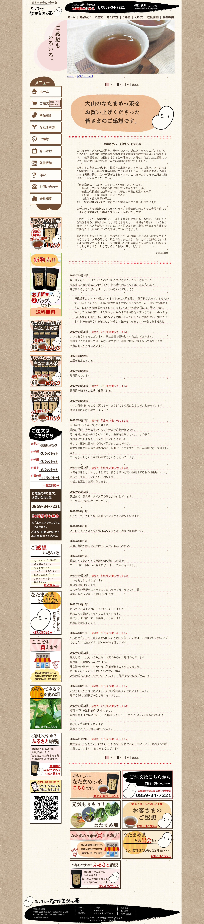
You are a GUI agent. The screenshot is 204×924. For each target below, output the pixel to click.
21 (128, 84)
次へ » (135, 84)
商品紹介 (46, 115)
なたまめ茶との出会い (103, 913)
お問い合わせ (49, 186)
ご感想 (44, 139)
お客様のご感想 (85, 76)
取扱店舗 (46, 163)
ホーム (70, 76)
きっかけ (46, 151)
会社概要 (46, 198)
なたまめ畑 (47, 127)
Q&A (43, 175)
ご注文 (44, 103)
